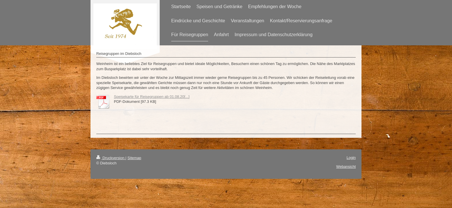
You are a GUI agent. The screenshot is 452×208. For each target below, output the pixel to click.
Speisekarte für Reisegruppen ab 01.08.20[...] (151, 96)
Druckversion (110, 158)
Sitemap (134, 158)
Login (351, 157)
